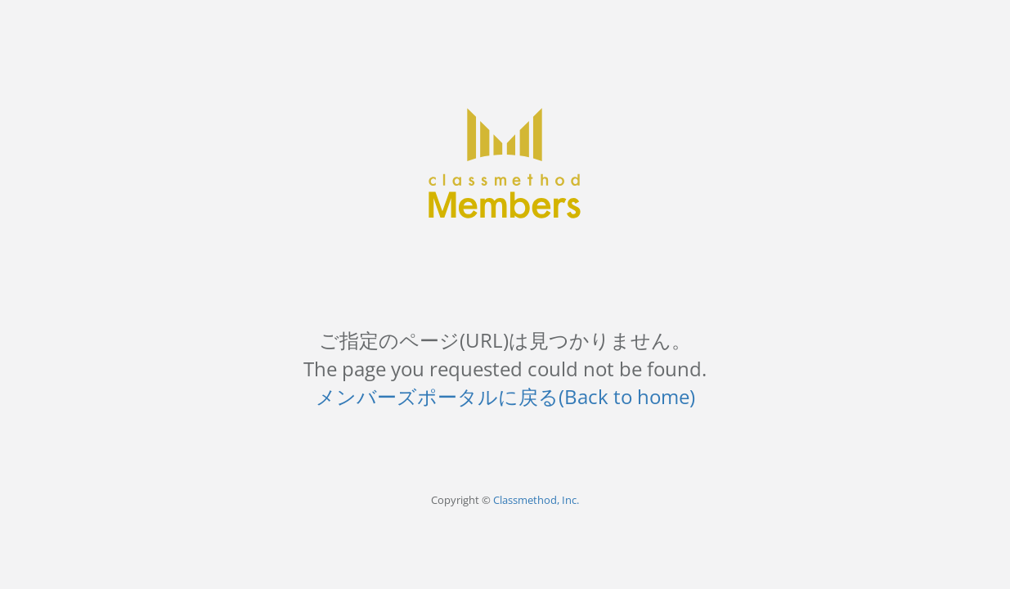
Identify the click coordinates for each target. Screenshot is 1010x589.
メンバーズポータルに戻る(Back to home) (505, 396)
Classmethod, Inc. (536, 499)
